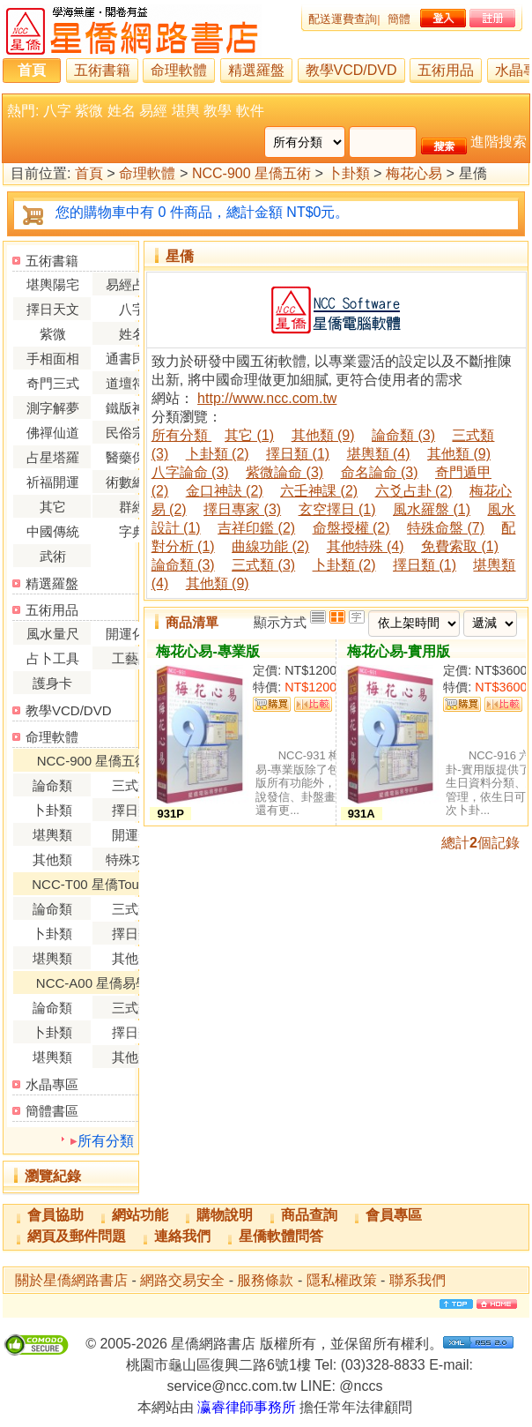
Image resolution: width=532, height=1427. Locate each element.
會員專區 (394, 1214)
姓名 (121, 110)
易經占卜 (132, 284)
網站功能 (140, 1214)
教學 (217, 110)
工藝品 (131, 658)
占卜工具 (52, 658)
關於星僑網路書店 (71, 1280)
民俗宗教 (132, 432)
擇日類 (131, 810)
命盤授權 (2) (351, 527)
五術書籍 (102, 70)
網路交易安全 (182, 1280)
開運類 (131, 834)
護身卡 (52, 683)
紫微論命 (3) (284, 472)
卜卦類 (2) (217, 453)
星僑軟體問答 (281, 1236)
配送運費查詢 (342, 19)
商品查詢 (309, 1214)
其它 (53, 506)
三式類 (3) (263, 564)
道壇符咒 (132, 383)
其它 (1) (249, 435)
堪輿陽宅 (52, 284)
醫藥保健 (132, 457)
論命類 (52, 785)
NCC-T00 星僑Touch (92, 884)
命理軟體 (179, 70)
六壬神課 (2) (319, 490)
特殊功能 (132, 859)
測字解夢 (52, 407)
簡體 (399, 19)
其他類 (52, 859)
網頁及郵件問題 (76, 1236)
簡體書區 (52, 1110)
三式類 (131, 785)
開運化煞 (132, 633)
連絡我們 (182, 1236)
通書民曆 (132, 358)
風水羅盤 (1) (431, 509)
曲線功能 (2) (270, 546)
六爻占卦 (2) (414, 490)
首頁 (32, 70)
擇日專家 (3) (242, 509)
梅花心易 (414, 174)
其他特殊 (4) (365, 546)
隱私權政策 (342, 1280)
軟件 (250, 110)
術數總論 (132, 481)
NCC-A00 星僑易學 (92, 982)
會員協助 (55, 1214)
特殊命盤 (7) (445, 527)
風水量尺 (52, 633)
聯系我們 (417, 1280)
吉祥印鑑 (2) (256, 527)
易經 (153, 110)
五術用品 (445, 70)
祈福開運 (52, 481)
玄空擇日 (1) (337, 509)
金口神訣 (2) (224, 490)
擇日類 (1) (297, 453)
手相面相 (52, 358)
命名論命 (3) (379, 472)
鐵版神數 (132, 407)
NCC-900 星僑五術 (251, 174)
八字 (57, 110)
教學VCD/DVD (351, 70)
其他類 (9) (323, 435)
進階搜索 (498, 141)
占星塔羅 (52, 457)
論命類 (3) (403, 435)
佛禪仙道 (52, 432)
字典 (132, 531)
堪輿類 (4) (378, 453)
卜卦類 (349, 174)
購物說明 (224, 1214)
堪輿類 (52, 834)
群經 (132, 506)
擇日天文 (52, 309)
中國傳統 (52, 531)
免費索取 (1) (460, 546)
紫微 (89, 110)
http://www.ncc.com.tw (266, 398)
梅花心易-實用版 (398, 651)
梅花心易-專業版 (207, 651)
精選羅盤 (256, 70)
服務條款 (265, 1280)
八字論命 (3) (190, 472)
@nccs (360, 1385)
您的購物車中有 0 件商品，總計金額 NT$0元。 (202, 212)
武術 (53, 556)
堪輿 (186, 110)
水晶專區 (52, 1084)
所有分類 (106, 1140)
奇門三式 (52, 383)
